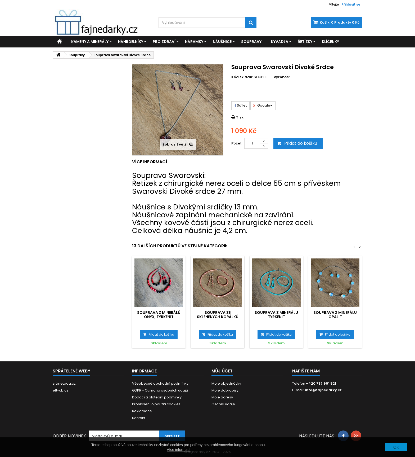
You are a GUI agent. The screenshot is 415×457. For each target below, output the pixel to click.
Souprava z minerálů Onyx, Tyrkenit (159, 314)
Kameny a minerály (90, 41)
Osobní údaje (223, 404)
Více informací (178, 449)
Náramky (194, 41)
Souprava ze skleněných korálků (217, 314)
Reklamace (142, 411)
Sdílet (240, 105)
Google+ (263, 105)
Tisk (239, 117)
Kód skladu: (242, 77)
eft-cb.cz (60, 390)
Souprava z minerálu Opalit (335, 314)
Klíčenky (330, 41)
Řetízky (305, 41)
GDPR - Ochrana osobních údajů (160, 390)
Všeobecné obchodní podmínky (160, 383)
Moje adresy (222, 397)
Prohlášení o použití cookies (156, 404)
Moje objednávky (226, 383)
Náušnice (222, 41)
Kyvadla (279, 41)
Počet (236, 143)
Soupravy (251, 41)
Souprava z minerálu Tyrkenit (276, 314)
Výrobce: (282, 77)
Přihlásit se (350, 4)
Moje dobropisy (224, 390)
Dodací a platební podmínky (157, 397)
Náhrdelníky (130, 41)
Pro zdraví (164, 41)
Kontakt (138, 417)
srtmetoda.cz (64, 383)
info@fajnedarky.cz (323, 390)
